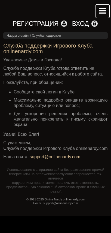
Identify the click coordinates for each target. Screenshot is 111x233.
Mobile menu (102, 11)
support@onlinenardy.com (55, 157)
